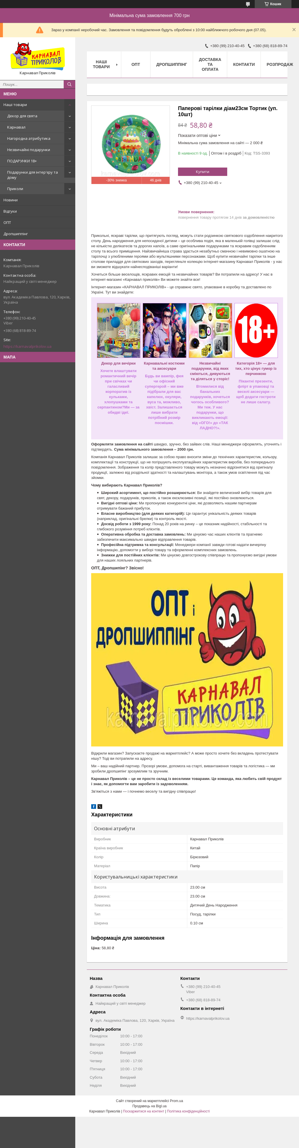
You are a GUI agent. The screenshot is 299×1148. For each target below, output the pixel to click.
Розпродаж (280, 64)
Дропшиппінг (15, 233)
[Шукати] (69, 84)
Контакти (244, 64)
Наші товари (15, 104)
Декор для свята (22, 115)
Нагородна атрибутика (28, 138)
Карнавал (16, 127)
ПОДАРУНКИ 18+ (22, 161)
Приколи (15, 188)
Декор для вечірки (118, 363)
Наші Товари (101, 64)
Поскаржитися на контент (143, 1111)
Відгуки (10, 211)
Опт (135, 64)
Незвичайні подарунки (28, 149)
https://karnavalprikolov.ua (27, 346)
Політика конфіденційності (188, 1111)
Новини (10, 200)
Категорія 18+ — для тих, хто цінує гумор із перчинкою (255, 368)
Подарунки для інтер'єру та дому (32, 175)
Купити (202, 171)
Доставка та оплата (210, 64)
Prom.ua (176, 1101)
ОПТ (7, 222)
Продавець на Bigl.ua (149, 1106)
